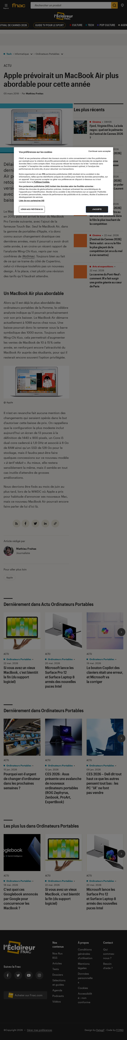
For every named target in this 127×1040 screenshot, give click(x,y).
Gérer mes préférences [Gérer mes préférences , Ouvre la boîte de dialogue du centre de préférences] (32, 209)
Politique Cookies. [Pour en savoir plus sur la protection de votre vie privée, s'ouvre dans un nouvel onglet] (41, 182)
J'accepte (97, 209)
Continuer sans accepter (99, 151)
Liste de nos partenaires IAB (31, 200)
